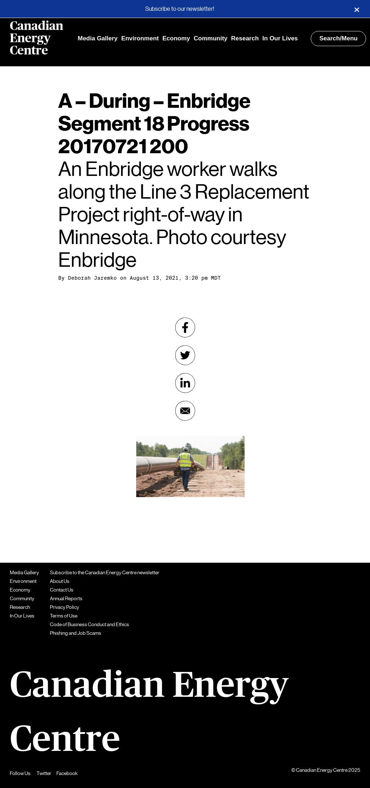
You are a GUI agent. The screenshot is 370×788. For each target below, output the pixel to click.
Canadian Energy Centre (36, 38)
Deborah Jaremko (92, 278)
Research (245, 38)
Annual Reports (66, 598)
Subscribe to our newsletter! (179, 9)
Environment (140, 38)
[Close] (356, 9)
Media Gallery (98, 38)
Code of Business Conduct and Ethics (89, 624)
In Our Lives (280, 38)
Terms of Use (63, 615)
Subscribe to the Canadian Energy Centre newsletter (104, 572)
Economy (176, 38)
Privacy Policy (64, 607)
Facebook (67, 773)
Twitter (43, 773)
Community (211, 38)
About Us (59, 581)
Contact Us (61, 589)
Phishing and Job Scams (75, 633)
